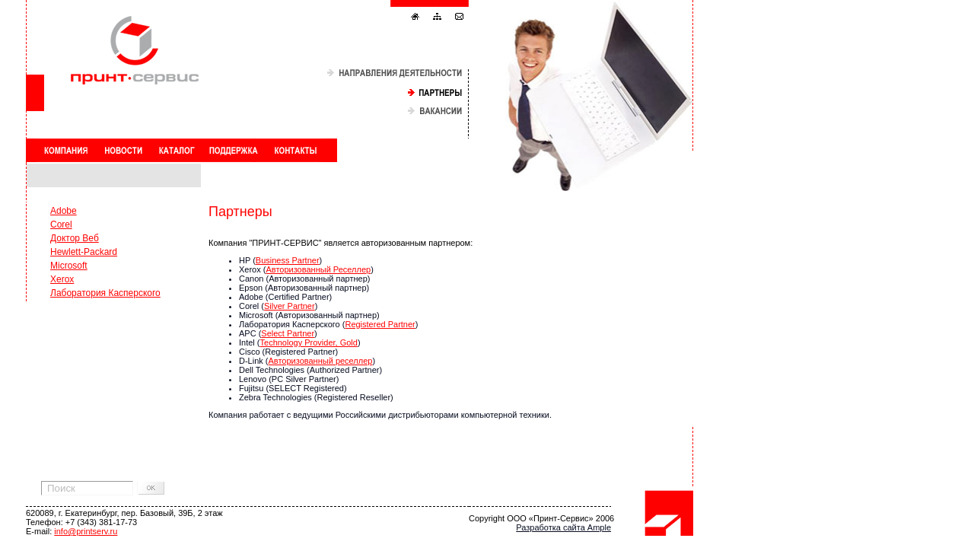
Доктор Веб (74, 238)
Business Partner (288, 260)
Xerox (62, 279)
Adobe (63, 210)
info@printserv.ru (85, 531)
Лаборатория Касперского (105, 293)
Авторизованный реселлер (321, 360)
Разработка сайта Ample (563, 527)
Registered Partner (380, 324)
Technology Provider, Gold (309, 342)
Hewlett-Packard (83, 252)
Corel (61, 224)
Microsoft (69, 265)
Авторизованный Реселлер (318, 269)
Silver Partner (289, 306)
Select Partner (287, 333)
